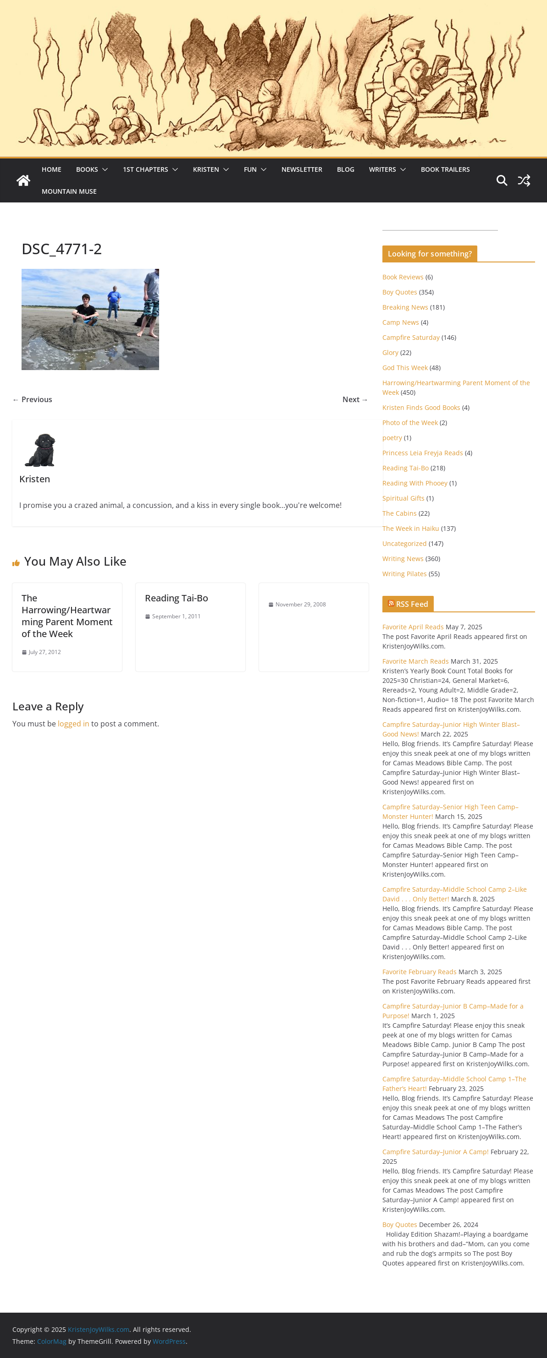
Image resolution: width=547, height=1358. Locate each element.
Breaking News (405, 307)
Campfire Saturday (411, 337)
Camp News (400, 322)
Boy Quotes (399, 292)
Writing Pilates (404, 573)
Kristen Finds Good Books (421, 407)
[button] (103, 169)
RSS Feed (412, 604)
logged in (73, 724)
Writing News (403, 558)
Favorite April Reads (413, 626)
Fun (250, 169)
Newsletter (302, 169)
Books (87, 169)
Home (51, 169)
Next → (356, 399)
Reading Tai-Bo (176, 598)
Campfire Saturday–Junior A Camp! (435, 1151)
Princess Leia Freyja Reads (422, 452)
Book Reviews (403, 277)
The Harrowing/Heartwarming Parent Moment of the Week (67, 616)
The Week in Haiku (410, 528)
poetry (392, 437)
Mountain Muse (69, 191)
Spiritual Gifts (403, 498)
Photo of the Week (410, 422)
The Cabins (399, 513)
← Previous (32, 399)
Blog (345, 169)
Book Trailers (445, 169)
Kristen (206, 169)
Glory (390, 352)
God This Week (405, 367)
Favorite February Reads (419, 971)
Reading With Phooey (415, 483)
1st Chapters (145, 169)
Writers (382, 169)
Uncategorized (404, 543)
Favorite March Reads (415, 661)
